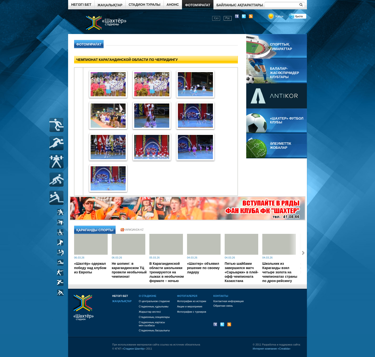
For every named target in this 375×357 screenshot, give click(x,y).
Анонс (173, 4)
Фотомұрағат (197, 5)
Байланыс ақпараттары (240, 5)
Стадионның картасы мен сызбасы (152, 324)
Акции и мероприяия (189, 306)
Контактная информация (228, 301)
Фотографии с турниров (191, 311)
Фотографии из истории (191, 301)
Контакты (220, 295)
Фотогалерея (187, 295)
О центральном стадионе (154, 301)
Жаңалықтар (110, 5)
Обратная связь (223, 305)
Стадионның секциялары (154, 317)
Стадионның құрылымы (154, 306)
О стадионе (147, 295)
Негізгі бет (81, 4)
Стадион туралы (144, 4)
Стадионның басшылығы (154, 330)
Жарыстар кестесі (150, 311)
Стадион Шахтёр (133, 348)
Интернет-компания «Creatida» (271, 348)
